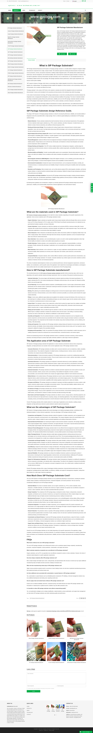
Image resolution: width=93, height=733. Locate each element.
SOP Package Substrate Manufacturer (15, 61)
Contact (67, 1)
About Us (41, 729)
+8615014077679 (74, 711)
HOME (28, 705)
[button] (54, 714)
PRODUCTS (29, 707)
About (64, 1)
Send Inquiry (62, 53)
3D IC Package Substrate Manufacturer (15, 89)
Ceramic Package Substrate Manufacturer (16, 31)
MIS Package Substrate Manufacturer (15, 83)
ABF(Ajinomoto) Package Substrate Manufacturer (14, 80)
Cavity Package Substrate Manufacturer (15, 34)
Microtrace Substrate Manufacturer (14, 86)
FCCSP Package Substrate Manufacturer (16, 45)
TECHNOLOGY (30, 711)
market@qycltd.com (25, 1)
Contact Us (46, 729)
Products (9, 17)
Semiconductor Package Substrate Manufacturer (14, 42)
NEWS (28, 709)
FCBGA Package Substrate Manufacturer (16, 73)
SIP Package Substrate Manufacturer (37, 597)
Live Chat (72, 53)
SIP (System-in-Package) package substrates (37, 214)
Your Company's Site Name (46, 728)
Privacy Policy (51, 729)
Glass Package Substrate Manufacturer (15, 92)
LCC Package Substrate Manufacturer (15, 70)
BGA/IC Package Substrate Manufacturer (16, 67)
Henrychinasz (72, 709)
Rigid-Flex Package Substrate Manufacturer (13, 38)
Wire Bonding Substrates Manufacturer (15, 58)
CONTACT (29, 713)
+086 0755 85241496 (13, 1)
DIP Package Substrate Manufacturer (15, 76)
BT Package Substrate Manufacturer (15, 28)
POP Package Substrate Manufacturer (15, 55)
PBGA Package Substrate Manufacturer (15, 64)
